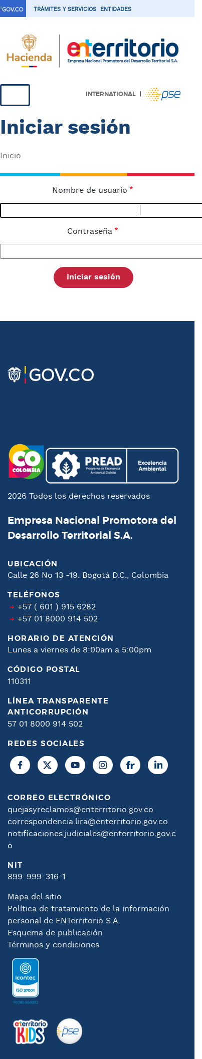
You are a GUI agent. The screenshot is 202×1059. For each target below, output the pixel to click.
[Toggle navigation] (15, 95)
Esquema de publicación (55, 933)
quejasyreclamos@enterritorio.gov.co (80, 810)
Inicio (10, 156)
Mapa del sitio (35, 897)
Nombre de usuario (89, 190)
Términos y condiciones (53, 945)
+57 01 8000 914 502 (58, 619)
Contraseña (89, 231)
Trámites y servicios (65, 9)
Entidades (115, 9)
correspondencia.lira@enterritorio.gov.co (88, 822)
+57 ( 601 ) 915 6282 (57, 607)
